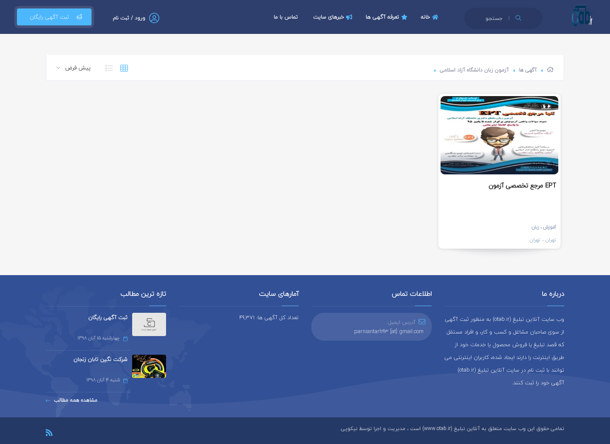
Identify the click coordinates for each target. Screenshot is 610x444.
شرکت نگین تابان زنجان (100, 359)
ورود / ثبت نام (129, 18)
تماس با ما (286, 17)
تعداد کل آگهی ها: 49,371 (269, 317)
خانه (431, 17)
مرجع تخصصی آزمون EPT (522, 185)
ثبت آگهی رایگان (54, 16)
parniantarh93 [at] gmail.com (389, 331)
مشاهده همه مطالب (71, 400)
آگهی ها (528, 70)
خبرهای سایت (334, 17)
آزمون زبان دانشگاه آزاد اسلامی (474, 70)
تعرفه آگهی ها (388, 17)
